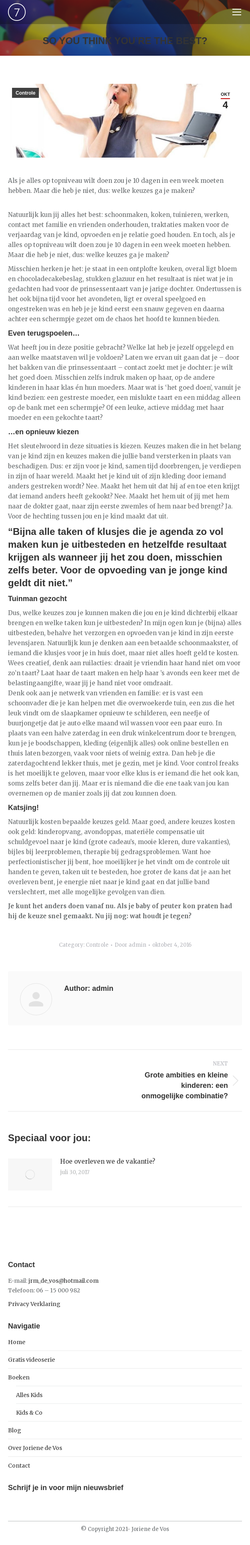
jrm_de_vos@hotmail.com (63, 1280)
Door (130, 945)
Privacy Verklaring (34, 1304)
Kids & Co (29, 1412)
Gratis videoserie (31, 1359)
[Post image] (30, 1174)
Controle (25, 93)
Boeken (19, 1377)
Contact (19, 1465)
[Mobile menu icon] (237, 12)
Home (16, 1342)
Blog (14, 1430)
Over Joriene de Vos (35, 1448)
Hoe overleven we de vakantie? (107, 1161)
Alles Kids (29, 1395)
